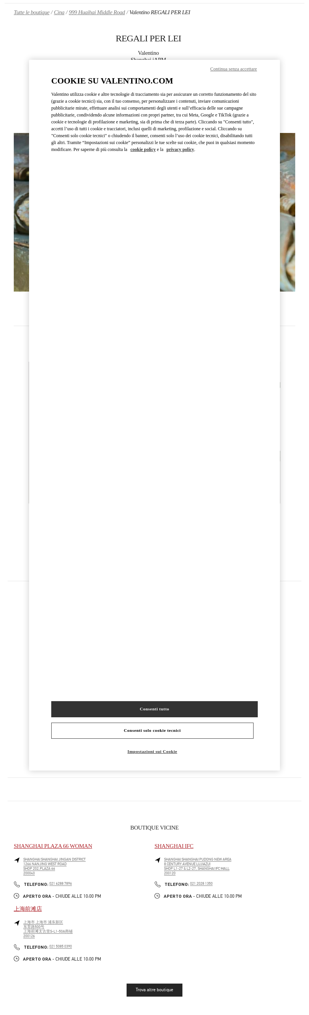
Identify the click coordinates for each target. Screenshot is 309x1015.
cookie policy (143, 149)
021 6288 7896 (60, 883)
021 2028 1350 (201, 883)
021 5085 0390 (60, 946)
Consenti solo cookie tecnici (152, 730)
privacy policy (180, 149)
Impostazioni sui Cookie (152, 751)
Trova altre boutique (154, 989)
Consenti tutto (154, 709)
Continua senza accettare (233, 69)
